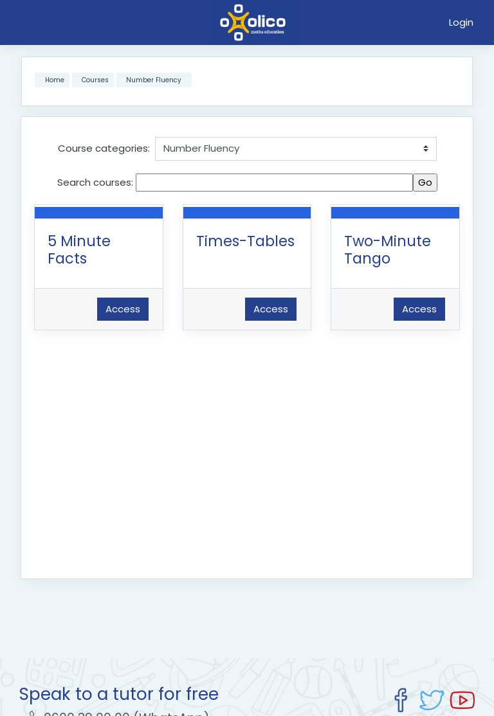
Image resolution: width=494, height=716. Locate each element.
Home (54, 80)
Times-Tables (245, 241)
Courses (95, 80)
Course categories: (104, 148)
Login (461, 22)
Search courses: (96, 182)
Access (122, 309)
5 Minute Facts (79, 250)
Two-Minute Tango (387, 250)
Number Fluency (153, 80)
